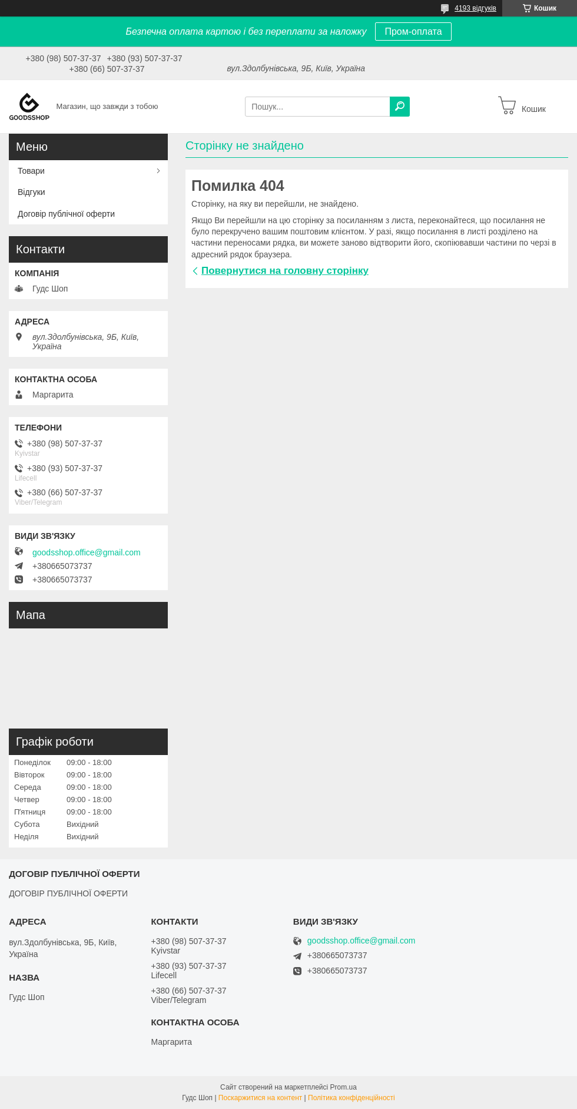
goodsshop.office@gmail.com (86, 552)
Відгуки (31, 192)
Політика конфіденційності (351, 1098)
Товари (31, 171)
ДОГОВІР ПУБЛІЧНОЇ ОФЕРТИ (68, 893)
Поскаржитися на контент (260, 1098)
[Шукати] (400, 107)
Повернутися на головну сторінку (285, 270)
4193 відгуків (475, 8)
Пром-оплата (413, 32)
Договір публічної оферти (66, 214)
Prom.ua (343, 1087)
